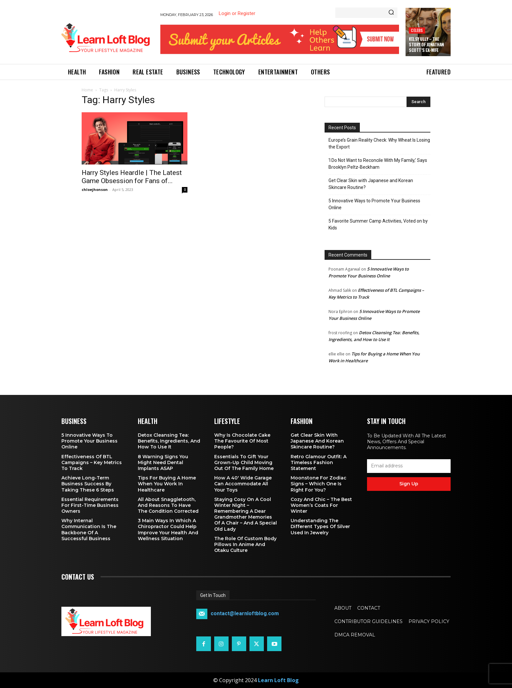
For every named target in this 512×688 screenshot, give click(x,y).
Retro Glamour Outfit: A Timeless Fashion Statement (318, 462)
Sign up (408, 484)
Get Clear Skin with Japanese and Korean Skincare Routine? (370, 184)
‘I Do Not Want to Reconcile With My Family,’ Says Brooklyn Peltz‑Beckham (377, 164)
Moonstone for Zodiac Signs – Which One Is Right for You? (318, 484)
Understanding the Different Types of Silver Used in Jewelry (320, 526)
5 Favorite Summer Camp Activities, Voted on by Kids (378, 224)
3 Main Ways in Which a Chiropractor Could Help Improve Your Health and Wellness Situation (168, 529)
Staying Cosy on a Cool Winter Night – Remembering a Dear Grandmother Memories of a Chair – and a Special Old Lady (245, 514)
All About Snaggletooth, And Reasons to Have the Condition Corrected (168, 505)
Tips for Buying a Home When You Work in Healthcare (167, 484)
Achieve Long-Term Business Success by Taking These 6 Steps (87, 484)
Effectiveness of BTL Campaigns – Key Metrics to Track (91, 462)
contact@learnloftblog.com (245, 614)
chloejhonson (95, 189)
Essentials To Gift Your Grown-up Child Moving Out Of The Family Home (244, 462)
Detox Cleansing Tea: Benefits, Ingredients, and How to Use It (169, 441)
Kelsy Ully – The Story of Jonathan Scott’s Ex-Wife (426, 44)
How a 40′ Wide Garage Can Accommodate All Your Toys (243, 484)
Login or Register (237, 13)
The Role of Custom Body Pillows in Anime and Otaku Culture (245, 544)
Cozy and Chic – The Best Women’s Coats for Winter (321, 505)
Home (87, 90)
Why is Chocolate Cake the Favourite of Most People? (242, 441)
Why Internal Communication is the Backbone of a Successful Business (88, 529)
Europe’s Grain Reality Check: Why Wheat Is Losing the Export (379, 143)
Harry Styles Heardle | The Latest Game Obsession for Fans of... (132, 177)
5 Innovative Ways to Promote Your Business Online (374, 204)
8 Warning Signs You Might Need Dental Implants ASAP (163, 462)
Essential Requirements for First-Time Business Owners (90, 505)
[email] (409, 466)
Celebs (417, 30)
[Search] (391, 13)
